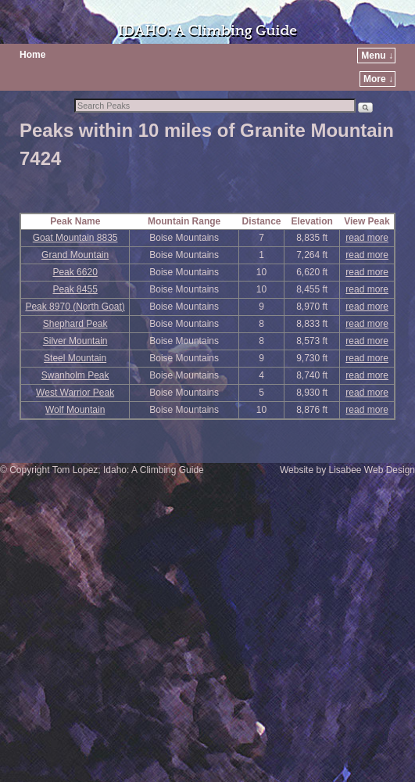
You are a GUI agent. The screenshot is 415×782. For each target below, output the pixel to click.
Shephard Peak (75, 323)
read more (366, 237)
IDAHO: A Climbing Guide (207, 31)
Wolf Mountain (75, 409)
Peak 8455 (74, 289)
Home (32, 54)
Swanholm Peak (75, 375)
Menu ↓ (377, 55)
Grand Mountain (75, 254)
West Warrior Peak (75, 392)
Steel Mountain (75, 358)
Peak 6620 (74, 272)
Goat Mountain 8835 (75, 237)
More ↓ (378, 79)
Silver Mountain (75, 340)
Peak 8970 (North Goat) (74, 306)
